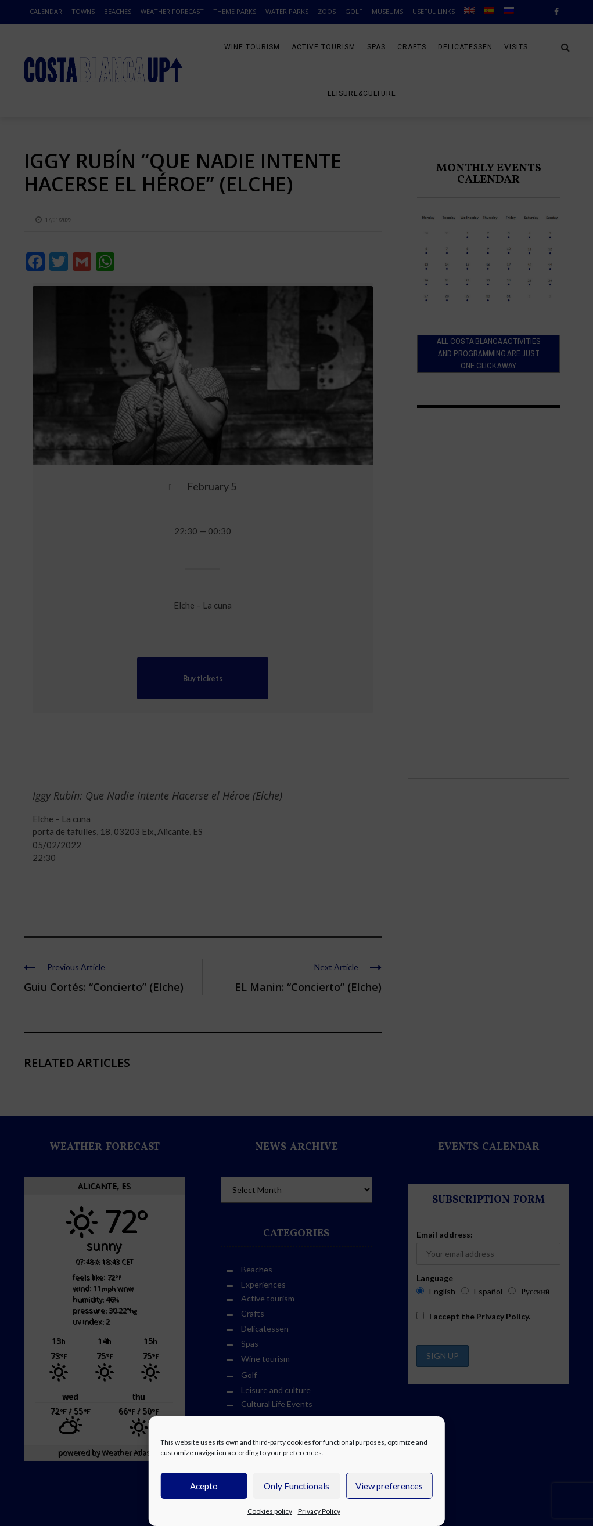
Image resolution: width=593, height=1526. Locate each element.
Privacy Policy (319, 1511)
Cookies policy (269, 1511)
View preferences (389, 1486)
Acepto (204, 1486)
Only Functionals (296, 1486)
